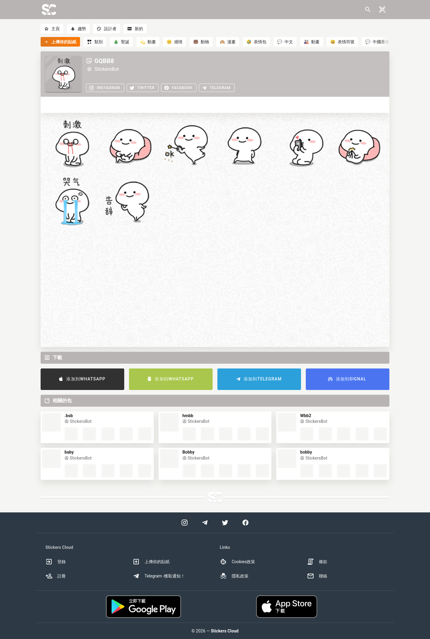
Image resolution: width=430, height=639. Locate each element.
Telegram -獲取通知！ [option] (159, 576)
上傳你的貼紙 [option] (151, 561)
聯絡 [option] (317, 576)
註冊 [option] (55, 576)
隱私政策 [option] (234, 576)
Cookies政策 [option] (237, 561)
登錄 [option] (55, 561)
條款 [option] (317, 561)
